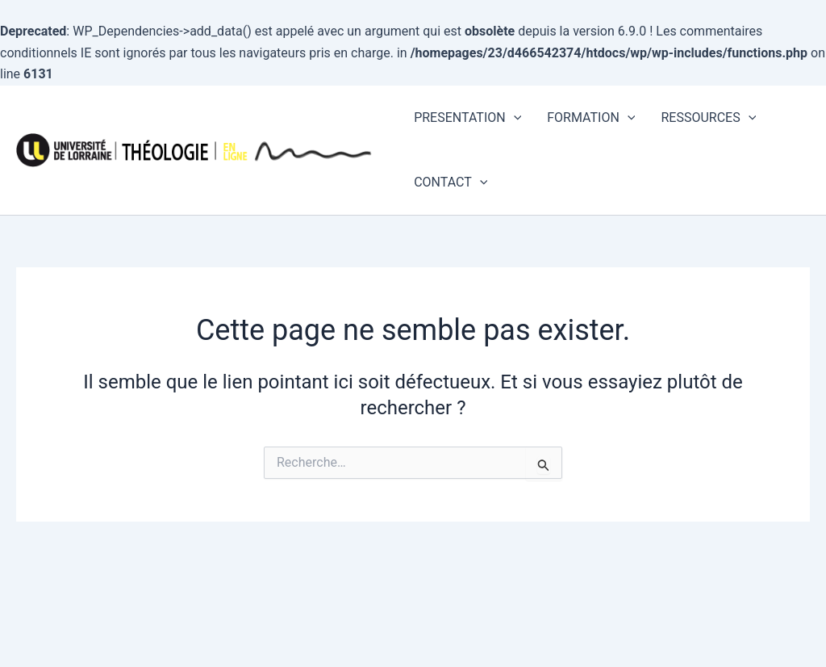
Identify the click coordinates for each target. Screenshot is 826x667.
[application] (514, 118)
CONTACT (450, 182)
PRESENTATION (467, 118)
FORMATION (591, 118)
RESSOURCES (708, 118)
